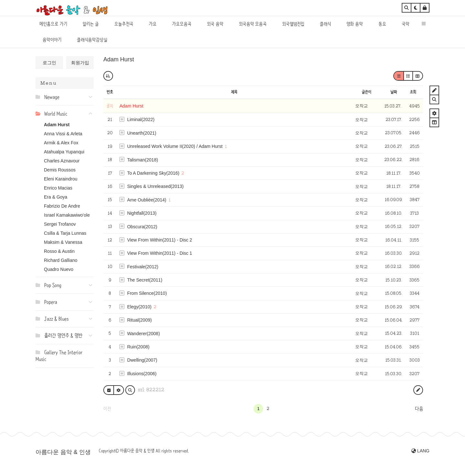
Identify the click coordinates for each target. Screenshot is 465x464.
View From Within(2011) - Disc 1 (159, 253)
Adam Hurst (56, 124)
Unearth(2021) (141, 133)
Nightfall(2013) (142, 213)
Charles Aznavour (62, 160)
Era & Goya (55, 197)
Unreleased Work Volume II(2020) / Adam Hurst (174, 146)
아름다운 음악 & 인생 (63, 452)
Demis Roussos (60, 169)
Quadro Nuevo (58, 269)
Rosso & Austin (59, 251)
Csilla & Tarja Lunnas (65, 233)
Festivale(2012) (143, 266)
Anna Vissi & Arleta (63, 133)
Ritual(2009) (139, 320)
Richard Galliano (61, 260)
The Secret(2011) (144, 280)
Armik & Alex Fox (61, 142)
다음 (419, 409)
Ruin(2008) (138, 346)
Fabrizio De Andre (62, 206)
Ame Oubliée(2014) (146, 199)
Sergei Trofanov (60, 224)
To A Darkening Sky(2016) (153, 173)
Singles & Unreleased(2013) (155, 186)
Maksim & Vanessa (63, 242)
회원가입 (80, 62)
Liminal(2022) (141, 119)
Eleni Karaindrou (61, 178)
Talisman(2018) (142, 159)
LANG (420, 450)
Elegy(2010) (139, 306)
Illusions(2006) (142, 373)
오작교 (361, 105)
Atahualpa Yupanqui (64, 151)
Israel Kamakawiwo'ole (67, 215)
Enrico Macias (58, 188)
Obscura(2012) (142, 226)
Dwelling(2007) (142, 360)
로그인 (49, 62)
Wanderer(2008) (143, 333)
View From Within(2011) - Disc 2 (159, 239)
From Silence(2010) (147, 293)
